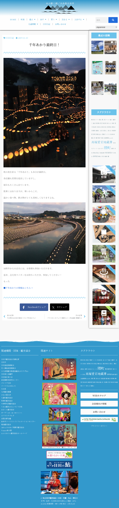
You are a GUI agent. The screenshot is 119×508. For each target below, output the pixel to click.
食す (43, 19)
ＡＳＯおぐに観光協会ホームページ (14, 433)
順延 (94, 153)
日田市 (3, 362)
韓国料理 (90, 382)
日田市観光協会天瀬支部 (10, 359)
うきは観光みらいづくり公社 (11, 406)
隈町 (107, 147)
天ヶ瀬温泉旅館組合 (8, 368)
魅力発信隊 (96, 123)
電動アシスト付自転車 (108, 134)
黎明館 (95, 156)
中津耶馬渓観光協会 (8, 403)
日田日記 (46, 24)
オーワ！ (11, 412)
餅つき (109, 123)
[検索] (113, 20)
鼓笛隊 (109, 127)
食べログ (100, 148)
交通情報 (33, 24)
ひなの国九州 (6, 395)
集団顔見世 (109, 153)
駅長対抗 (104, 127)
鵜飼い (98, 130)
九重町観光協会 (7, 398)
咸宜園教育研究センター (10, 380)
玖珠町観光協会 (7, 401)
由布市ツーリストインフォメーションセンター (18, 421)
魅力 (111, 120)
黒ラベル (106, 120)
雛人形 (93, 138)
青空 (102, 156)
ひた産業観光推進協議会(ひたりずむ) (14, 371)
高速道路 (102, 153)
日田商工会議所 (7, 374)
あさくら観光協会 (7, 409)
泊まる (66, 19)
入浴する (79, 19)
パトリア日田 (6, 383)
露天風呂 (98, 138)
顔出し (105, 130)
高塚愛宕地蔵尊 (101, 142)
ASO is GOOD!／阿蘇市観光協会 (12, 427)
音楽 (83, 374)
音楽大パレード (92, 369)
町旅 (23, 19)
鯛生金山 (98, 134)
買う (54, 19)
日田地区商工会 (7, 377)
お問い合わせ (60, 24)
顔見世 (113, 127)
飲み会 (110, 130)
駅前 (100, 120)
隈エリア (95, 120)
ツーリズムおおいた (8, 386)
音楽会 (84, 363)
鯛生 (99, 156)
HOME (13, 19)
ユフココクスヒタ (7, 415)
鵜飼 (106, 156)
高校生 (99, 127)
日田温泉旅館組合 (7, 365)
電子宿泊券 (84, 382)
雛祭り (113, 360)
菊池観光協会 (6, 424)
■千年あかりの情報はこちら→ (18, 287)
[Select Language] (106, 27)
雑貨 (112, 148)
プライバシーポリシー (99, 426)
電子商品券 (103, 123)
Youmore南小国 (6, 430)
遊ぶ (32, 19)
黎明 (94, 134)
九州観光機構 (6, 392)
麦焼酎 (93, 130)
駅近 (97, 153)
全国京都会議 (6, 418)
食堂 (101, 130)
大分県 (3, 389)
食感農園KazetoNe (108, 138)
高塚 (113, 123)
